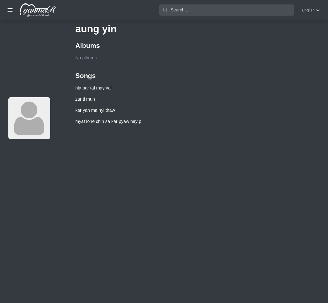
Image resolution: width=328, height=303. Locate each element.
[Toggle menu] (10, 10)
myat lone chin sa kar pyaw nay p (108, 121)
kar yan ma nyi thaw (95, 110)
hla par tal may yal (93, 88)
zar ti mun (85, 99)
